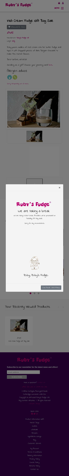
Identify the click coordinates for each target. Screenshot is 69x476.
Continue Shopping (51, 287)
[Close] (59, 187)
